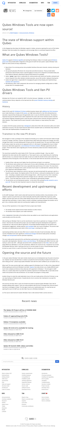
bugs (33, 228)
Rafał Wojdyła (14, 33)
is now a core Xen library (29, 241)
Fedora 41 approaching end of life (31, 317)
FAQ (3, 382)
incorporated (13, 235)
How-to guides (45, 378)
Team (48, 2)
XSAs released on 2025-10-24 (31, 335)
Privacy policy (30, 425)
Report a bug (25, 397)
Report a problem (38, 425)
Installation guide (26, 378)
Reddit (3, 409)
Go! (57, 361)
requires (32, 267)
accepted (31, 226)
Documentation (33, 2)
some (29, 228)
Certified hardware (26, 375)
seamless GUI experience (12, 81)
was (8, 235)
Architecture (5, 387)
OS (30, 418)
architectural (27, 233)
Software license (26, 387)
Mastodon (4, 408)
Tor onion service (21, 425)
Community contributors (28, 406)
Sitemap (53, 425)
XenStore (4, 102)
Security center (5, 386)
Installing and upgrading (47, 377)
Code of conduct (6, 389)
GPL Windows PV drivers (19, 111)
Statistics (38, 10)
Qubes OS (5, 60)
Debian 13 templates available (31, 323)
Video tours (5, 378)
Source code (25, 386)
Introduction (12, 2)
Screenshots (5, 380)
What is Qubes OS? (7, 373)
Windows (31, 33)
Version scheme (26, 384)
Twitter (3, 406)
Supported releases (26, 382)
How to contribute (46, 400)
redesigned (27, 126)
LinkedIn (4, 411)
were (27, 226)
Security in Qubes (46, 384)
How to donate (45, 397)
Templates (44, 380)
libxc (47, 243)
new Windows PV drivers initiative (31, 146)
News (42, 2)
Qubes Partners (45, 399)
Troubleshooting (46, 382)
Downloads (22, 2)
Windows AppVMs (18, 60)
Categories (27, 10)
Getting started (5, 377)
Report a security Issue (27, 399)
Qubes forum (5, 404)
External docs (45, 389)
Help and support (6, 384)
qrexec (25, 113)
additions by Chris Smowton (50, 111)
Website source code (11, 425)
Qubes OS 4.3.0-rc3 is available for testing (31, 329)
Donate (55, 2)
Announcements (24, 33)
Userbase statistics (6, 399)
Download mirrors (26, 389)
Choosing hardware (46, 375)
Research (4, 400)
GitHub (3, 402)
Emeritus (24, 404)
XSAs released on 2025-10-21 (31, 341)
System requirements (27, 373)
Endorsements (5, 375)
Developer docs (45, 387)
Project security (45, 386)
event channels (38, 100)
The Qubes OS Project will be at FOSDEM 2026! (31, 311)
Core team (24, 402)
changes (34, 233)
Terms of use (47, 425)
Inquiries (24, 400)
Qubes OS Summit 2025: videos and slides (31, 347)
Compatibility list (26, 377)
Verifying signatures (26, 380)
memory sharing (48, 100)
